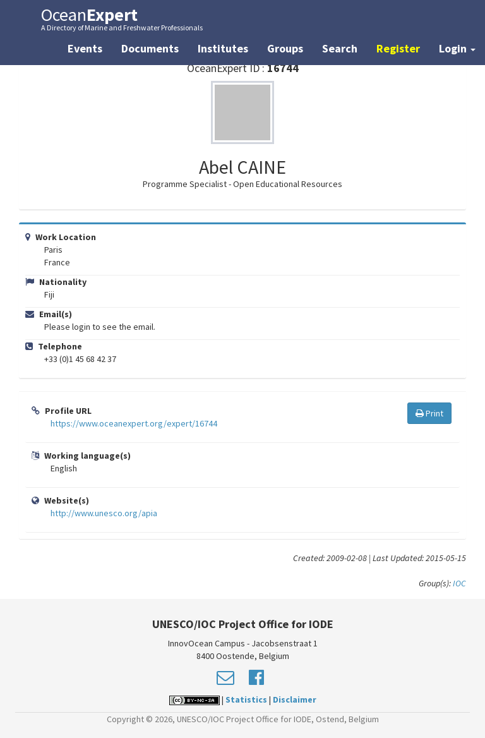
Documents (150, 48)
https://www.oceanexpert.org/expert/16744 (134, 423)
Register (398, 48)
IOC (459, 583)
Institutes (223, 48)
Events (85, 48)
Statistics (246, 699)
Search (339, 48)
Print (429, 413)
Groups (285, 48)
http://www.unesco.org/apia (104, 513)
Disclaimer (294, 699)
